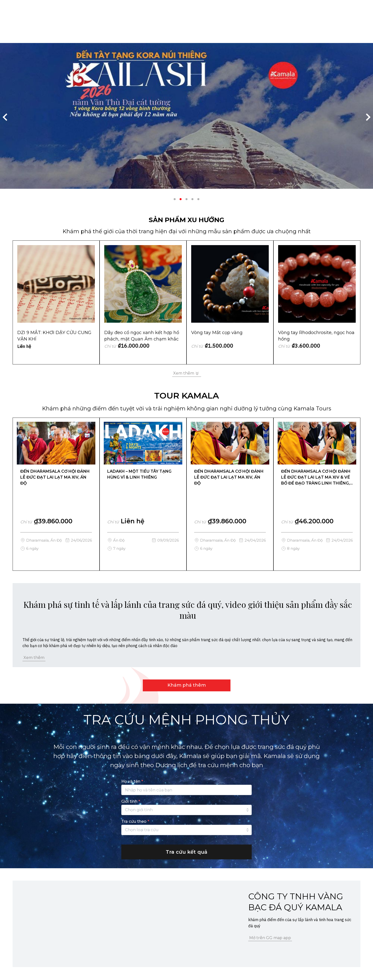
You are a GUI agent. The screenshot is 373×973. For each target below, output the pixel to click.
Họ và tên (132, 781)
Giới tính (130, 801)
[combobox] (186, 810)
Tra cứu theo (135, 821)
